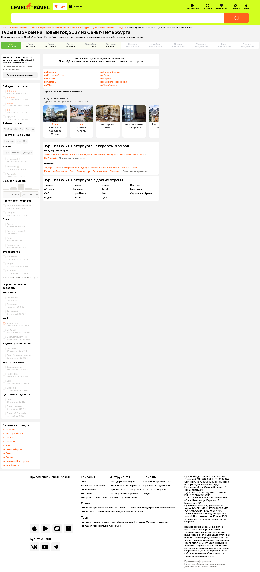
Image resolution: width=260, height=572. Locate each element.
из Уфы (6, 445)
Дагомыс (115, 171)
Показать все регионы (135, 171)
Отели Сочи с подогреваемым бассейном (151, 507)
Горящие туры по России (95, 522)
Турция (48, 185)
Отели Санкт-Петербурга (110, 511)
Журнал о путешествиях (123, 497)
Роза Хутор (83, 171)
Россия (77, 185)
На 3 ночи (138, 154)
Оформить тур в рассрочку (125, 489)
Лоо (72, 171)
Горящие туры (89, 525)
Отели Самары (134, 511)
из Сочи (7, 453)
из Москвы (9, 429)
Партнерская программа (124, 493)
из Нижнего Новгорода (16, 461)
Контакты (86, 493)
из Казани (8, 437)
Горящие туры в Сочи (110, 525)
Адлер (48, 167)
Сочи (134, 167)
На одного (86, 154)
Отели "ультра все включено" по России (103, 507)
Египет (105, 185)
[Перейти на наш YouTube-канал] (45, 546)
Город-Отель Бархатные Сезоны (110, 167)
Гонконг (77, 197)
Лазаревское (99, 171)
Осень (73, 154)
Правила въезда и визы (156, 485)
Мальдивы (136, 189)
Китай (105, 189)
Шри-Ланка (79, 193)
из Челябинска (11, 465)
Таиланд (78, 189)
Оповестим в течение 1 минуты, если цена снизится (18, 68)
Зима (47, 154)
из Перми (8, 457)
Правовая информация (197, 561)
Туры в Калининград (121, 522)
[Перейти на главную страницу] (30, 6)
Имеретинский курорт (76, 167)
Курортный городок (55, 171)
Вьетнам (135, 185)
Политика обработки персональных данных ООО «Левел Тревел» (204, 565)
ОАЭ (46, 193)
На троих (112, 154)
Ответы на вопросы (154, 489)
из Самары (9, 441)
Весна (56, 154)
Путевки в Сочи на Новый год (151, 522)
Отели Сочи (87, 511)
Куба (104, 197)
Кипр (104, 193)
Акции (146, 493)
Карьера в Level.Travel (93, 485)
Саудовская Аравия (141, 193)
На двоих (99, 154)
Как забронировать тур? (157, 481)
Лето (65, 154)
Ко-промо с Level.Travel (94, 497)
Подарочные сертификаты (125, 485)
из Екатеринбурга (13, 433)
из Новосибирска (12, 449)
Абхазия (49, 189)
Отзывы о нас (88, 489)
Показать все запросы (72, 158)
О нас (84, 481)
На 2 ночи (125, 154)
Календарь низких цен (122, 481)
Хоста (57, 167)
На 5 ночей (50, 158)
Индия (48, 197)
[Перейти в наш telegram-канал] (55, 546)
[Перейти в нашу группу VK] (34, 546)
